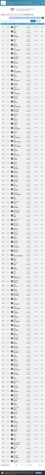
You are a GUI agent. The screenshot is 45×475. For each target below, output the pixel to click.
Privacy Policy (13, 473)
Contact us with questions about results (22, 10)
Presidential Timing (29, 9)
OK (42, 17)
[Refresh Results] (40, 21)
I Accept (38, 472)
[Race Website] (4, 3)
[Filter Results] (37, 21)
